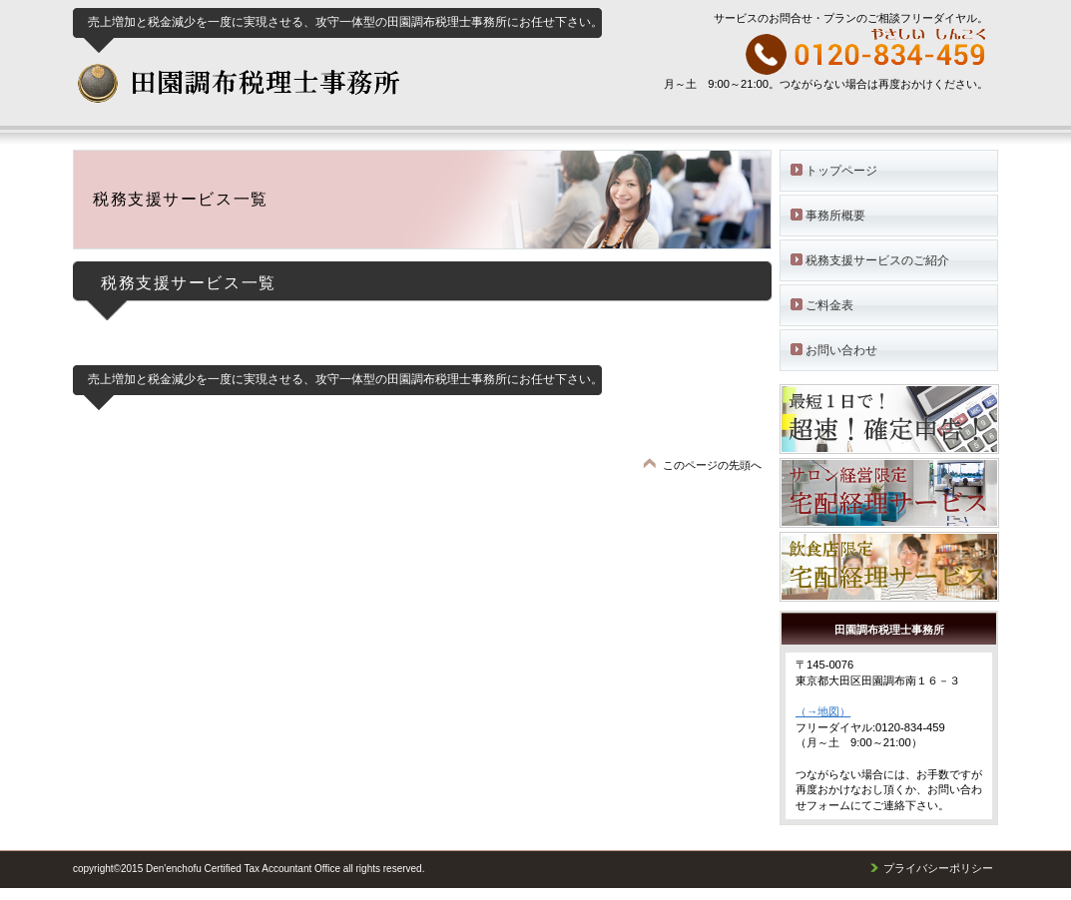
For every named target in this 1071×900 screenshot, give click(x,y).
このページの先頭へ (712, 465)
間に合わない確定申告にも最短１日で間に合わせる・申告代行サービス (898, 419)
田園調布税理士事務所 (330, 94)
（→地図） (823, 711)
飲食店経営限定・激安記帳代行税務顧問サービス (898, 567)
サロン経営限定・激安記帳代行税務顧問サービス (898, 493)
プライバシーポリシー (938, 868)
